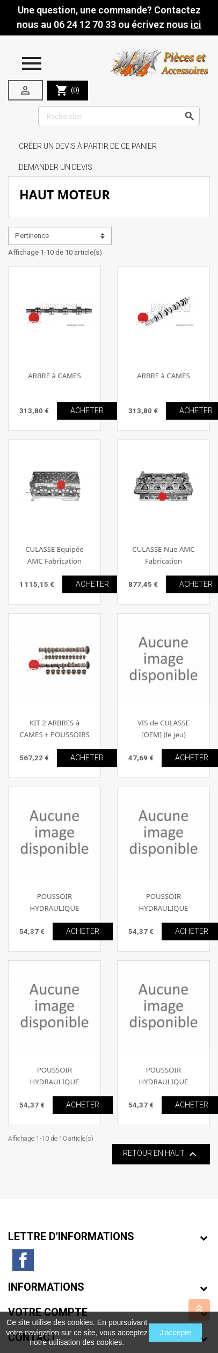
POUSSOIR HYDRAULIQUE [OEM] (54, 907)
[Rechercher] (119, 116)
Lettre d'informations (71, 1236)
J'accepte (175, 1332)
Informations (46, 1287)
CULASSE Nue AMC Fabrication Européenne (163, 560)
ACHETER (87, 410)
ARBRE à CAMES (54, 375)
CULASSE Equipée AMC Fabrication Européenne (54, 560)
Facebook (23, 1260)
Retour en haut (161, 1154)
